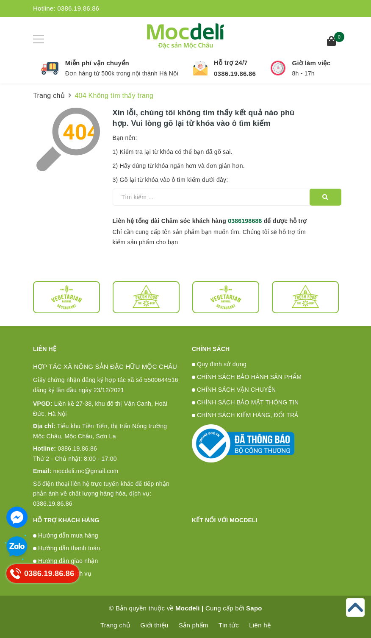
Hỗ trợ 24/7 (231, 62)
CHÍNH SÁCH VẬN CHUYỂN (236, 389)
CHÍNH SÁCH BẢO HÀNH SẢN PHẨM (249, 376)
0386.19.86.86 (78, 8)
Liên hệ (260, 625)
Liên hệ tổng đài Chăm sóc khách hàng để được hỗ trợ (210, 220)
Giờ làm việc (311, 63)
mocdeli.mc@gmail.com (75, 471)
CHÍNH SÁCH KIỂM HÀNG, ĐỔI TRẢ (248, 415)
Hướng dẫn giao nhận (68, 560)
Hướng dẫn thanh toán (69, 548)
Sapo (254, 608)
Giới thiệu (154, 625)
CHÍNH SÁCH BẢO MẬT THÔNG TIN (248, 402)
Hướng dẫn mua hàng (68, 535)
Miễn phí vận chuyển (97, 63)
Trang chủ (115, 625)
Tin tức (229, 625)
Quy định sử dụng (221, 364)
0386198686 (245, 220)
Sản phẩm (193, 625)
